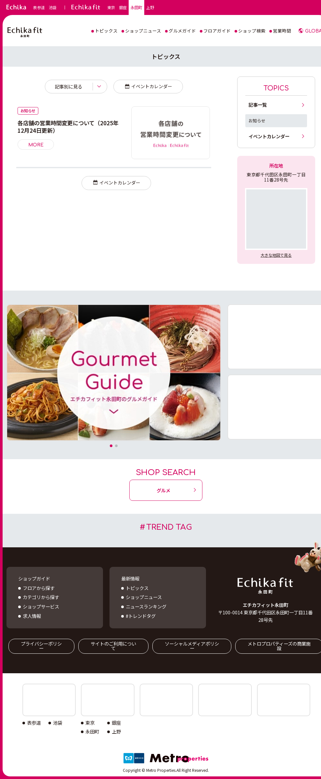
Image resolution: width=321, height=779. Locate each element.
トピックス (137, 587)
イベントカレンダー (151, 86)
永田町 (136, 7)
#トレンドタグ (141, 615)
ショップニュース (144, 597)
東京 (111, 7)
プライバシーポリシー (41, 645)
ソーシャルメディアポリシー (192, 645)
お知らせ (257, 120)
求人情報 (32, 615)
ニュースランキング (146, 606)
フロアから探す (39, 587)
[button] (111, 445)
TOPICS (276, 88)
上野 (150, 7)
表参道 (39, 7)
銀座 (123, 7)
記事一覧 (258, 104)
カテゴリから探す (41, 597)
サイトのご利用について (113, 645)
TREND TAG (169, 527)
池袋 (53, 7)
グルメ (163, 490)
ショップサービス (41, 606)
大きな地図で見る (276, 255)
